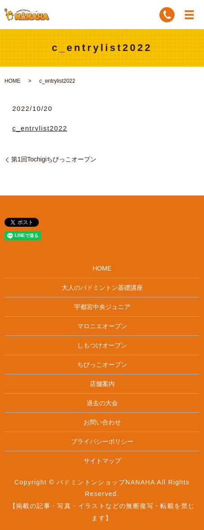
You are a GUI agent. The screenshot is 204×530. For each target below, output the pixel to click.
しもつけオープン (102, 345)
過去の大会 (102, 403)
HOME (12, 81)
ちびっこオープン (102, 364)
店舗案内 (102, 383)
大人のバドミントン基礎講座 (102, 287)
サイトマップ (102, 460)
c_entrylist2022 (39, 128)
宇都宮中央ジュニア (102, 306)
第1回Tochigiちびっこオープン (53, 159)
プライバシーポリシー (102, 441)
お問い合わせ (102, 422)
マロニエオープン (102, 326)
